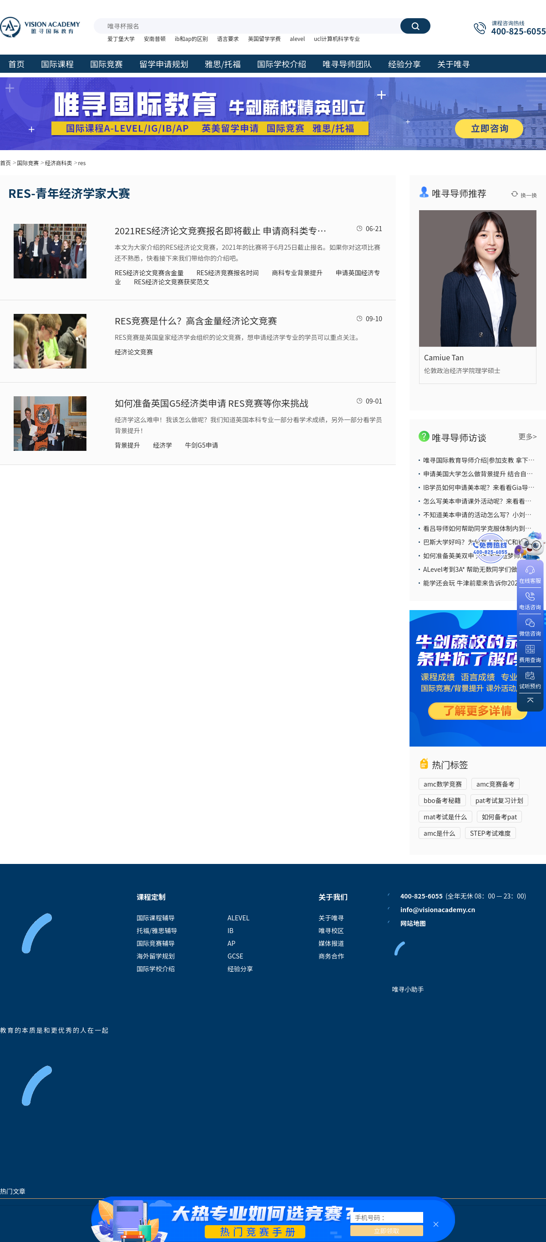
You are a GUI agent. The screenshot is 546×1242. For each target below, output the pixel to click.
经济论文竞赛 (134, 351)
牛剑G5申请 (201, 444)
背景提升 (127, 444)
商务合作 (331, 955)
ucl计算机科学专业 (337, 38)
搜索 (415, 25)
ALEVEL (238, 917)
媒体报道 (331, 943)
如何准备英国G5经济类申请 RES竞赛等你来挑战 (211, 402)
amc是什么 (439, 833)
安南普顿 (155, 38)
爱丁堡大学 (121, 38)
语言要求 (228, 38)
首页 (5, 163)
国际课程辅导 (155, 917)
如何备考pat (499, 816)
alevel (297, 38)
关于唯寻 (331, 917)
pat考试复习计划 (499, 800)
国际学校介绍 (155, 968)
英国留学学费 (264, 38)
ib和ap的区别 (191, 38)
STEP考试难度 (490, 833)
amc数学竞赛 (443, 783)
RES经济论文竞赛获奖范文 (171, 281)
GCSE (235, 955)
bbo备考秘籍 (442, 800)
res (82, 163)
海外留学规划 (155, 955)
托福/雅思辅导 (156, 930)
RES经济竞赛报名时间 (228, 272)
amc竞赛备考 (495, 783)
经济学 (162, 444)
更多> (527, 436)
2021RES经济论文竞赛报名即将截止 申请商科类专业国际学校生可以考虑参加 (222, 230)
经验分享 (240, 968)
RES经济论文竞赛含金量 (149, 272)
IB (230, 930)
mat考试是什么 (445, 816)
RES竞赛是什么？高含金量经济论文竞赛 (196, 320)
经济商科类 (58, 163)
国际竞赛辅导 (155, 943)
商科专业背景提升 (297, 272)
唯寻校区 (331, 930)
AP (231, 943)
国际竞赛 (28, 163)
